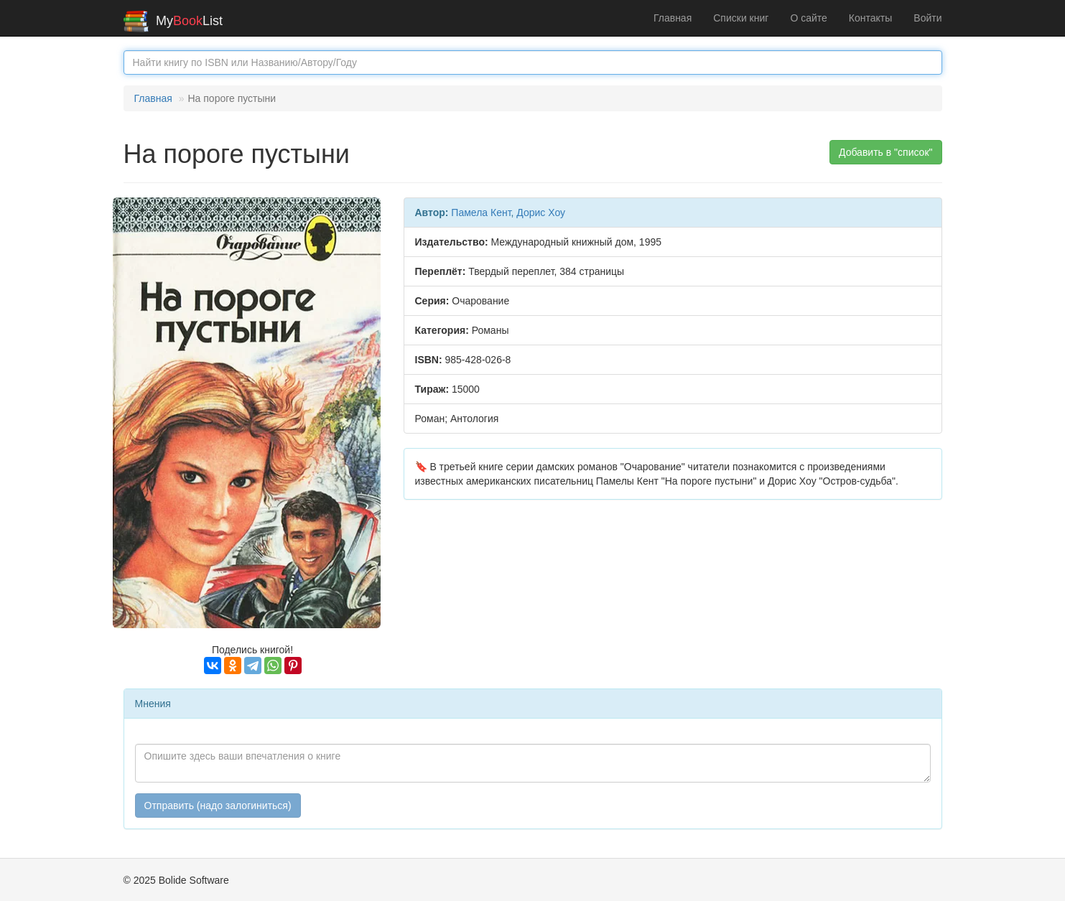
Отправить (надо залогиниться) (218, 805)
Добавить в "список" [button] (886, 152)
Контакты (870, 18)
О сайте (808, 18)
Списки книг (740, 18)
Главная (673, 18)
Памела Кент (481, 212)
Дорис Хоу (540, 212)
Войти (927, 18)
